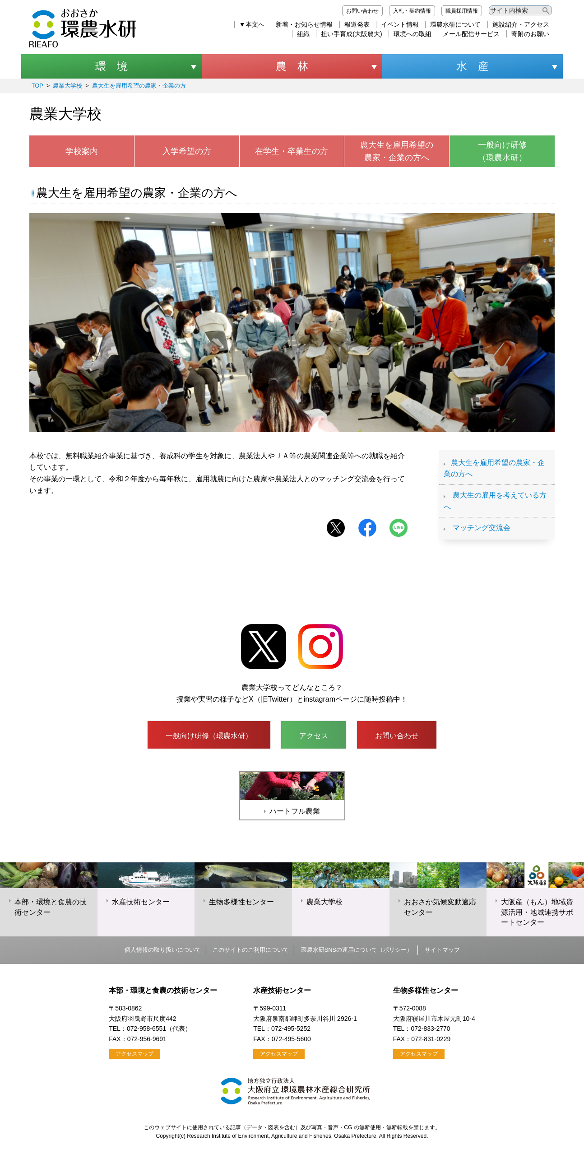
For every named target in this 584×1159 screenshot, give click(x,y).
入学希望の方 (186, 151)
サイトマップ (442, 949)
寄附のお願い (530, 33)
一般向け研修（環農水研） (502, 151)
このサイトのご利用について (251, 949)
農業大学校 (67, 85)
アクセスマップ (134, 1054)
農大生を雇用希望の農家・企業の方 (139, 85)
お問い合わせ (362, 11)
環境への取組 (412, 33)
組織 (303, 33)
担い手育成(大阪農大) (351, 33)
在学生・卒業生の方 (291, 151)
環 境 (111, 66)
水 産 (472, 66)
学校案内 (81, 151)
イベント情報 (400, 24)
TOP (37, 85)
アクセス (313, 736)
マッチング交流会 (481, 527)
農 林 (292, 66)
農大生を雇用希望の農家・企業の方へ (396, 151)
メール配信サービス (471, 33)
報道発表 (357, 24)
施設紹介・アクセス (520, 24)
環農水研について (455, 24)
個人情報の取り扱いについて (163, 949)
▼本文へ (251, 24)
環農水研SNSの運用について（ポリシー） (357, 949)
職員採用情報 (461, 11)
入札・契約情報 (412, 11)
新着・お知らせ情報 (304, 24)
